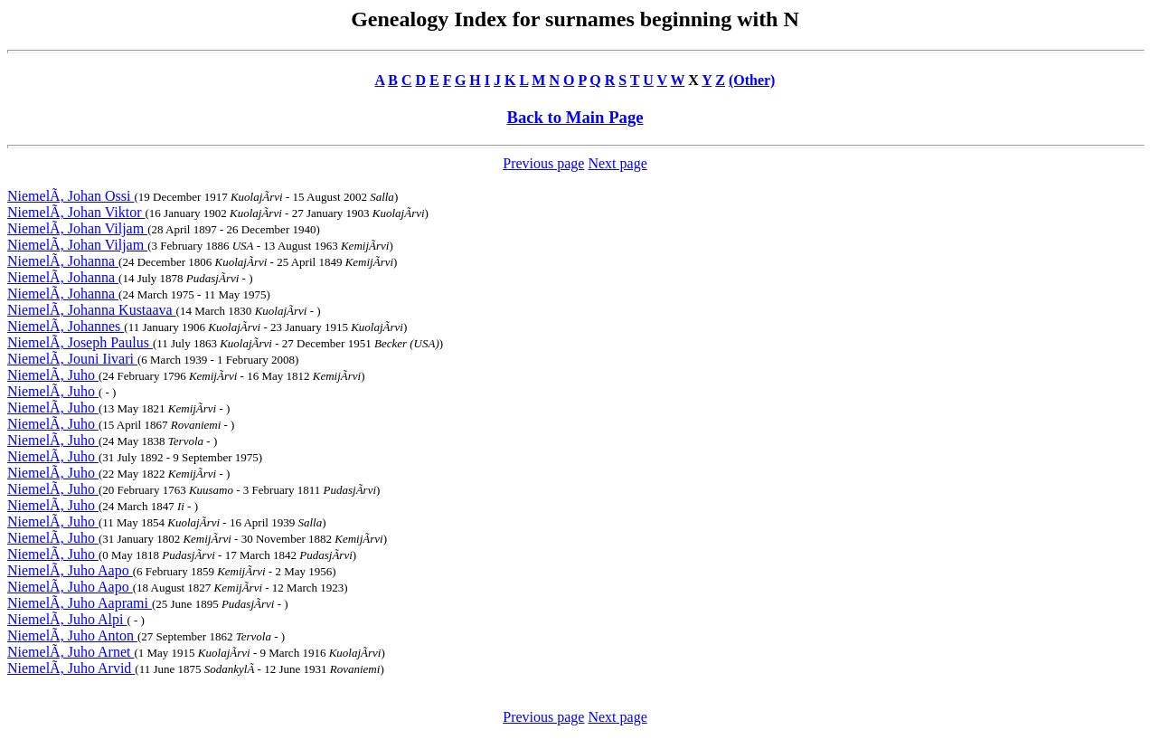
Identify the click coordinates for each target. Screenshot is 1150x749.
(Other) (752, 80)
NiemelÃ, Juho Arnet (70, 651)
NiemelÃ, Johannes (65, 326)
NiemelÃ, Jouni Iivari (72, 358)
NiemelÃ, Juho (53, 375)
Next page (617, 163)
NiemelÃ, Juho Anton (72, 635)
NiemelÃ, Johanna (62, 261)
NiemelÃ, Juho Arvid (71, 668)
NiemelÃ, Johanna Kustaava (91, 310)
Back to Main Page (574, 117)
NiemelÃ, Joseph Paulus (80, 342)
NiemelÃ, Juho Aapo (70, 570)
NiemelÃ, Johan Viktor (76, 212)
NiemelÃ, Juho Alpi (67, 619)
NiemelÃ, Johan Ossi (70, 196)
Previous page (543, 163)
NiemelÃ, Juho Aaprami (79, 603)
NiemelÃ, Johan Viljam (77, 228)
